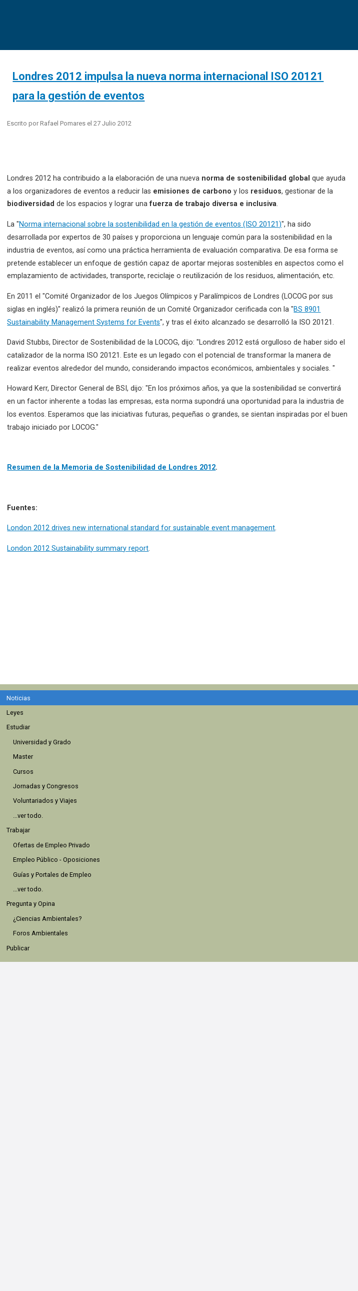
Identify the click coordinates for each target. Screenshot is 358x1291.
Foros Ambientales (40, 933)
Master (23, 756)
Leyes (15, 712)
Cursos (23, 771)
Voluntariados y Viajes (45, 800)
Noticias (18, 698)
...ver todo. (28, 815)
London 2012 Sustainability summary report (77, 548)
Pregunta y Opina (30, 903)
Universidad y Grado (42, 742)
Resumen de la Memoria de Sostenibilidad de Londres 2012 (111, 467)
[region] (183, 624)
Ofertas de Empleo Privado (51, 845)
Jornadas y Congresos (45, 786)
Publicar (18, 948)
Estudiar (18, 727)
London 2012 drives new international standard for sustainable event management (141, 528)
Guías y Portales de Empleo (52, 874)
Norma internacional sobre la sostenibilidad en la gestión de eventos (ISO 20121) (150, 224)
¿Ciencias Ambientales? (47, 918)
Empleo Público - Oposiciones (56, 859)
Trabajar (18, 830)
